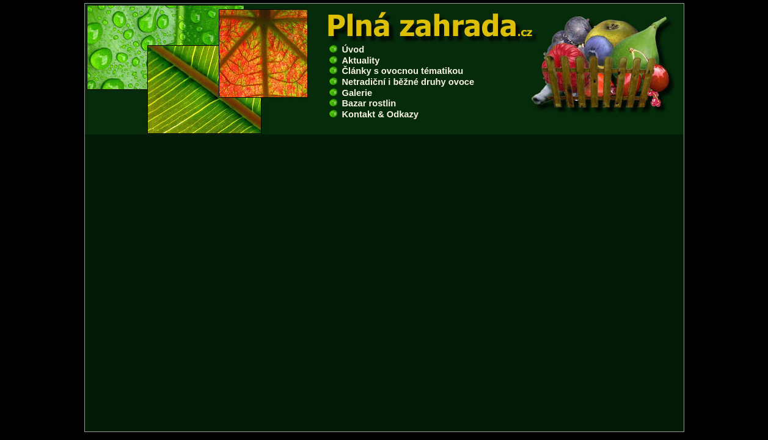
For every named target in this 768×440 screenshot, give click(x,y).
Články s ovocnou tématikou (396, 71)
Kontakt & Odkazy (374, 114)
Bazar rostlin (363, 103)
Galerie (351, 93)
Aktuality (354, 60)
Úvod (347, 49)
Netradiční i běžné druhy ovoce (402, 82)
